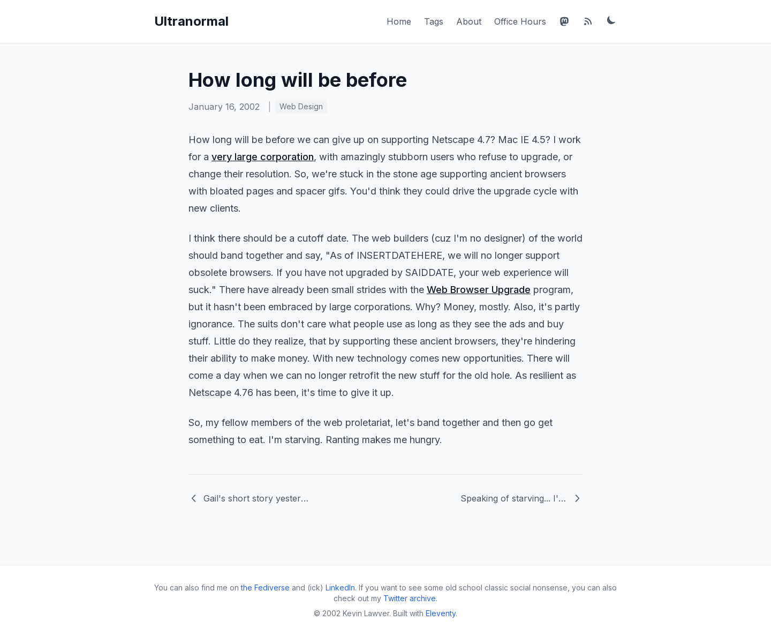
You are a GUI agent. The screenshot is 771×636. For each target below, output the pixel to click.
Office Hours (520, 21)
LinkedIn (340, 587)
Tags (433, 21)
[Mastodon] (564, 21)
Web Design (301, 106)
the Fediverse (265, 587)
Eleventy (441, 613)
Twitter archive (409, 598)
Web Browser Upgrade (479, 289)
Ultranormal (191, 21)
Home (399, 21)
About (468, 21)
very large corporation (262, 156)
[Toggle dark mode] (611, 19)
